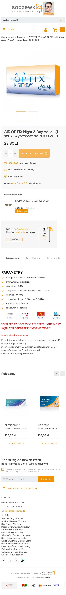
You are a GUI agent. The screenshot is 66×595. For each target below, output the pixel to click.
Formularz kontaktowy (12, 502)
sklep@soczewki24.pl (15, 510)
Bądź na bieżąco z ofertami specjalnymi (24, 461)
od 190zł (56, 318)
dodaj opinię (35, 183)
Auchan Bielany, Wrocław (13, 521)
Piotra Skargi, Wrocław (12, 532)
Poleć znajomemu (14, 176)
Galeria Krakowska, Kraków (14, 543)
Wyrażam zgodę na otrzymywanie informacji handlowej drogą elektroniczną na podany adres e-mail (33, 470)
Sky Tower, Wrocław (11, 524)
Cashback (13, 163)
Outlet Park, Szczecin (12, 554)
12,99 (25, 318)
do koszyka (21, 211)
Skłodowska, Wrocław (12, 529)
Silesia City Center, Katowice (16, 535)
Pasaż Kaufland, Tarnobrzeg (15, 546)
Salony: (8, 515)
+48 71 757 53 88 (13, 506)
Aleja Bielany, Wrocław (12, 518)
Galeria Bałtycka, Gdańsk (14, 552)
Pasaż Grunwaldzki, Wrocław (15, 527)
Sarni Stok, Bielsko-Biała (13, 538)
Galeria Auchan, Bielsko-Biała (16, 540)
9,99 (9, 318)
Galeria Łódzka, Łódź (12, 549)
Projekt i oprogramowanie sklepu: (33, 577)
